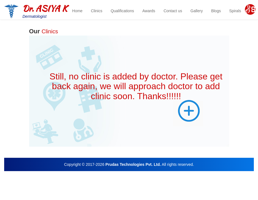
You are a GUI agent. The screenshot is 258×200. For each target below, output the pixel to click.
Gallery (197, 11)
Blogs (216, 11)
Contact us (173, 11)
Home (77, 11)
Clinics (96, 11)
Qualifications (122, 11)
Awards (148, 11)
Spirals (235, 11)
